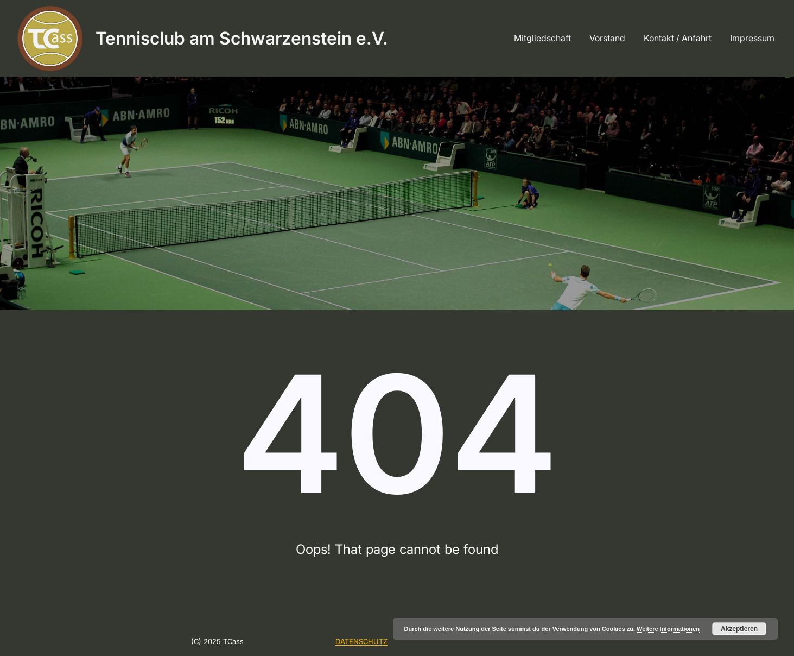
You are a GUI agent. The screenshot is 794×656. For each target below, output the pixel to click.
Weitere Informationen (668, 629)
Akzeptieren (739, 629)
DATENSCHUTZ (361, 641)
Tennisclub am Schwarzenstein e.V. (242, 38)
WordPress (756, 614)
